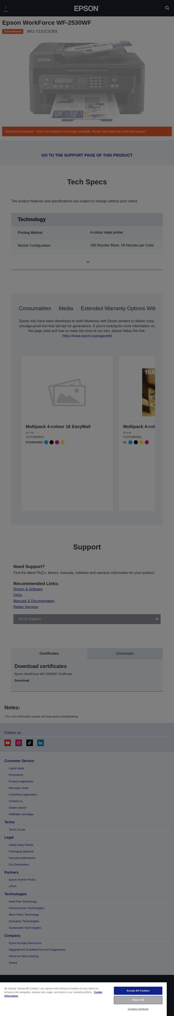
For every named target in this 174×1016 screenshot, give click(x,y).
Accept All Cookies (138, 990)
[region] (83, 999)
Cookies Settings (138, 1009)
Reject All (138, 1000)
